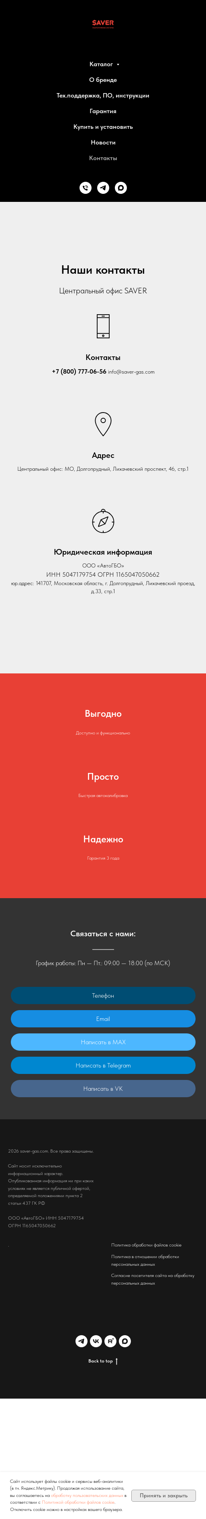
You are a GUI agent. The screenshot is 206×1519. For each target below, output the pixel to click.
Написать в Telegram (103, 1065)
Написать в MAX (103, 1042)
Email (103, 1019)
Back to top (103, 1361)
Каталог (102, 64)
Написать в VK (103, 1088)
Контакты (103, 158)
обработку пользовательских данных (87, 1495)
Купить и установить (103, 126)
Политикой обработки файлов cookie (78, 1502)
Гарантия (103, 111)
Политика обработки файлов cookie (146, 1245)
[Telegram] (103, 188)
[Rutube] (110, 1341)
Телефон (103, 995)
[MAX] (121, 188)
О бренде (103, 79)
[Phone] (86, 188)
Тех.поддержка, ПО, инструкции (103, 95)
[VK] (96, 1341)
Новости (103, 142)
